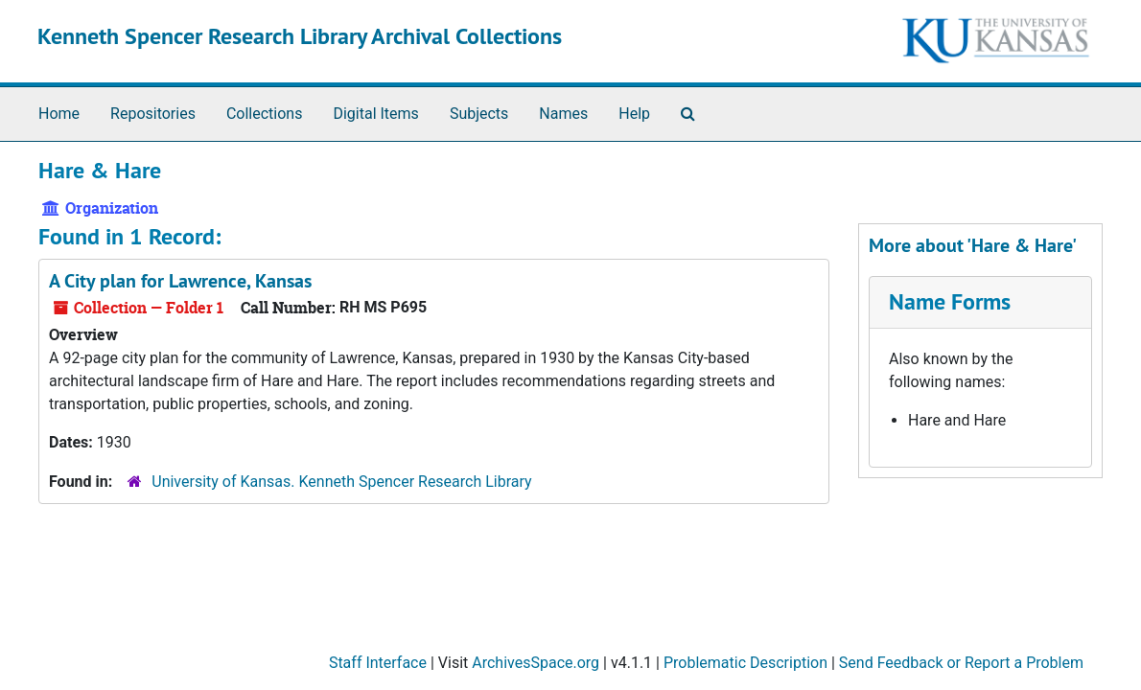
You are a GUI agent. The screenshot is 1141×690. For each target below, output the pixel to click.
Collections (264, 113)
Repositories (153, 113)
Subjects (479, 113)
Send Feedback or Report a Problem (961, 663)
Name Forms (950, 301)
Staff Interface (378, 663)
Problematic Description (745, 663)
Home (59, 113)
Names (563, 113)
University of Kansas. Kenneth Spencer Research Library (341, 481)
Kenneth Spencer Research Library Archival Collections (299, 36)
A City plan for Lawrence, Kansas (180, 280)
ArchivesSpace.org (535, 663)
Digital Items (375, 113)
